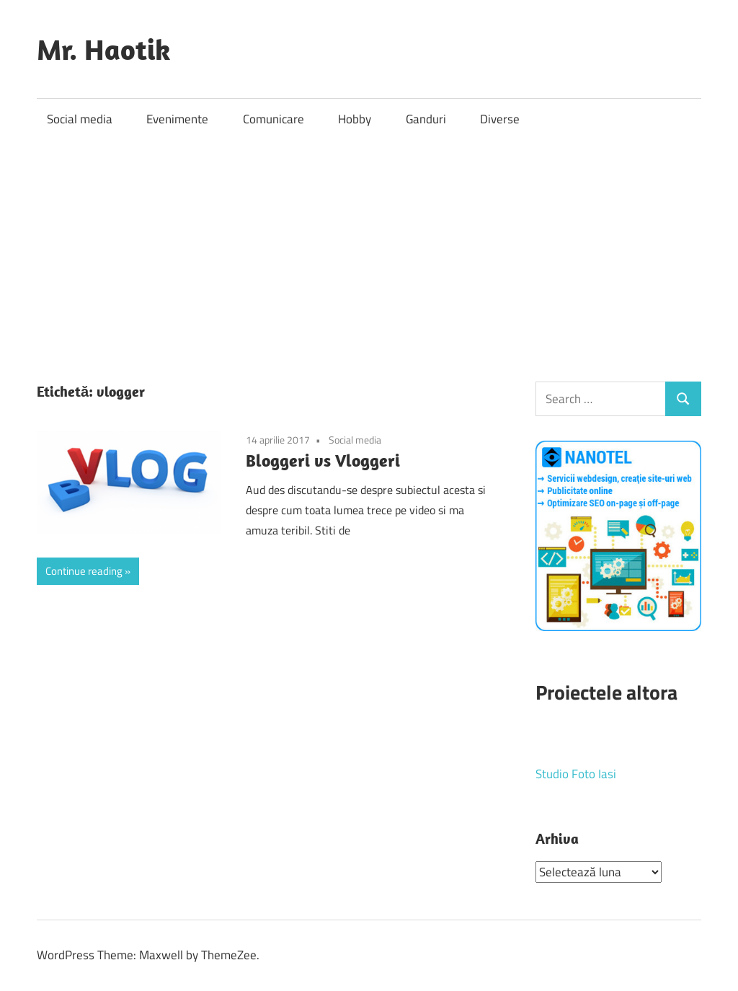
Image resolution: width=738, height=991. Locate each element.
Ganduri (426, 119)
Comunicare (273, 119)
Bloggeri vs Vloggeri (323, 460)
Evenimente (177, 119)
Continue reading (84, 571)
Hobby (354, 119)
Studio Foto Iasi (575, 774)
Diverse (500, 119)
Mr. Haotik (103, 49)
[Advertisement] (369, 249)
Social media (79, 119)
